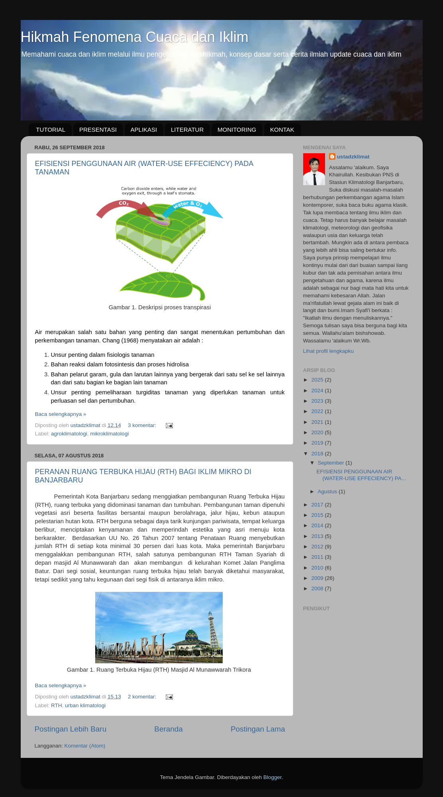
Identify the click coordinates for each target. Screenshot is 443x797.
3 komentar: (143, 425)
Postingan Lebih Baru (71, 729)
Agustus (328, 491)
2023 (318, 401)
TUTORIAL (50, 129)
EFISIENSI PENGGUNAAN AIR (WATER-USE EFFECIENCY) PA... (361, 475)
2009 (318, 578)
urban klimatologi (85, 705)
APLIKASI (144, 129)
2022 (318, 411)
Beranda (168, 729)
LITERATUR (187, 129)
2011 (318, 557)
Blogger (272, 777)
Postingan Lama (258, 729)
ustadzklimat (353, 157)
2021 (318, 422)
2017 (318, 505)
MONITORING (237, 129)
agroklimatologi (69, 434)
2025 (318, 380)
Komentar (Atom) (85, 746)
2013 (318, 536)
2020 (318, 432)
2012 (318, 547)
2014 (318, 525)
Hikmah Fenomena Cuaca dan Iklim (135, 37)
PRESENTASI (98, 129)
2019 (318, 443)
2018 (318, 454)
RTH (56, 705)
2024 (318, 391)
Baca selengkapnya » (60, 414)
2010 (318, 568)
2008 (318, 588)
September (332, 463)
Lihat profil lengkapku (328, 351)
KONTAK (282, 129)
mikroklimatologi (109, 434)
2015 (318, 515)
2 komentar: (143, 697)
